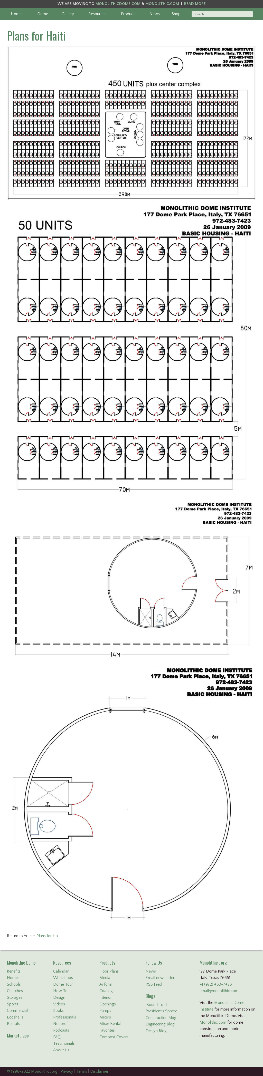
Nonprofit (61, 1023)
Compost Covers (113, 1037)
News (154, 14)
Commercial (17, 1010)
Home (16, 14)
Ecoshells (15, 1017)
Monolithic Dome (21, 962)
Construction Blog (161, 1017)
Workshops (63, 977)
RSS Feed (154, 984)
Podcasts (61, 1030)
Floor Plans (109, 971)
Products (128, 14)
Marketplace (18, 1035)
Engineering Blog (160, 1024)
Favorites (107, 1030)
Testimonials (64, 1043)
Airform (105, 984)
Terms (81, 1071)
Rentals (13, 1023)
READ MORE (195, 4)
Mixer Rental (110, 1023)
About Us (61, 1050)
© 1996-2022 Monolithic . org (32, 1071)
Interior (105, 997)
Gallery (68, 14)
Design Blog (156, 1031)
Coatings (107, 990)
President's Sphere (161, 1011)
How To (60, 990)
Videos (59, 1004)
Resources (97, 14)
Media (104, 977)
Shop (176, 14)
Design (59, 997)
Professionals (64, 1017)
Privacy (67, 1071)
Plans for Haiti (36, 35)
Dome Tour (63, 984)
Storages (14, 997)
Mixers (105, 1017)
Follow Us (154, 962)
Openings (107, 1004)
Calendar (61, 971)
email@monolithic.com (219, 990)
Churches (15, 990)
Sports (12, 1004)
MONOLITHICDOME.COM (118, 4)
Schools (14, 984)
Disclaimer (99, 1071)
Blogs (150, 996)
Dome (42, 14)
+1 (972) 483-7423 (216, 984)
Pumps (105, 1010)
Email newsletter (160, 977)
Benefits (14, 971)
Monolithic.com (213, 1022)
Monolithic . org (213, 962)
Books (58, 1010)
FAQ (57, 1037)
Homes (13, 977)
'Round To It (156, 1004)
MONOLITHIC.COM (162, 4)
